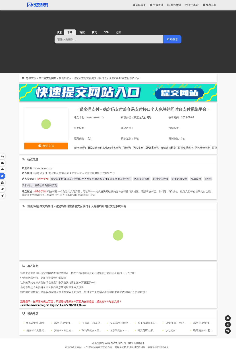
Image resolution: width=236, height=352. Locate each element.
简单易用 (196, 178)
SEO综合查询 (95, 147)
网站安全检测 (202, 147)
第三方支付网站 (47, 78)
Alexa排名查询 (112, 147)
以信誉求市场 (142, 178)
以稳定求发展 (160, 178)
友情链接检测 (168, 147)
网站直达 (46, 146)
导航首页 (31, 78)
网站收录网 (116, 342)
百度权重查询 (185, 147)
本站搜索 (172, 39)
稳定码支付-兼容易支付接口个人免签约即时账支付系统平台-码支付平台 (91, 178)
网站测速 (138, 147)
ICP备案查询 (152, 147)
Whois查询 (80, 147)
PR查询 (127, 147)
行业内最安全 (179, 178)
